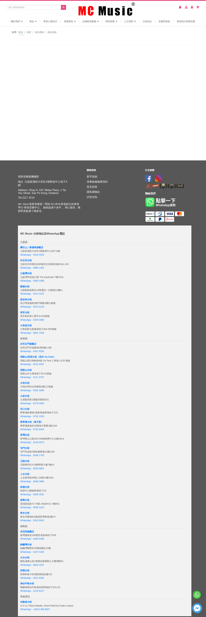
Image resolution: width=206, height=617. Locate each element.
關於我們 (17, 21)
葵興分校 (24, 500)
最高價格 (39, 32)
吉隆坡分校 (26, 602)
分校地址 (147, 21)
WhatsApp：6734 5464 (32, 429)
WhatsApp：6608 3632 (32, 494)
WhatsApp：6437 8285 (32, 351)
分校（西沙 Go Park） (44, 357)
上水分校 (24, 474)
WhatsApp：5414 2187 (32, 293)
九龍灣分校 (26, 273)
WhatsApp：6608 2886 (32, 481)
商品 (33, 21)
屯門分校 (24, 448)
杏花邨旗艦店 (27, 531)
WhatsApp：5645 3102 (32, 507)
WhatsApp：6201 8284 (32, 578)
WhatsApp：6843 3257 (32, 565)
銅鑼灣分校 (26, 544)
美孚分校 (24, 312)
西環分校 (24, 570)
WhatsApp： (26, 609)
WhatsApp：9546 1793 (32, 455)
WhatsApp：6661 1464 (32, 333)
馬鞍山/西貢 (26, 357)
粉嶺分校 (24, 487)
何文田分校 (26, 260)
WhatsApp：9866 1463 (32, 267)
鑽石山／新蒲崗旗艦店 (31, 247)
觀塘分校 (24, 286)
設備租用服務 (90, 21)
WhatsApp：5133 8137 (32, 591)
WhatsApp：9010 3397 (32, 364)
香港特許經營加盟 (186, 21)
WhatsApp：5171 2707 (32, 377)
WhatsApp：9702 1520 (32, 416)
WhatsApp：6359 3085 (32, 320)
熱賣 (29, 32)
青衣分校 (24, 513)
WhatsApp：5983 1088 (32, 280)
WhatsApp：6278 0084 (32, 403)
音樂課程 (70, 21)
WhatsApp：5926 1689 (32, 390)
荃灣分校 (24, 435)
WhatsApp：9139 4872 (32, 442)
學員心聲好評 (50, 21)
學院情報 (111, 21)
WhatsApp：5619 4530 (32, 254)
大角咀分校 (26, 325)
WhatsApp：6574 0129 (32, 306)
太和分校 (24, 383)
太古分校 (24, 557)
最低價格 (52, 32)
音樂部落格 (164, 21)
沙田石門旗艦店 (28, 344)
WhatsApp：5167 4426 (32, 552)
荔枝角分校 (26, 299)
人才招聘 (130, 21)
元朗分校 (24, 461)
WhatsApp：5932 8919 (32, 520)
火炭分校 (24, 396)
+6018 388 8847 (41, 609)
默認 (21, 32)
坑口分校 (24, 409)
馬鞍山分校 (26, 370)
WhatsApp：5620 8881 (32, 468)
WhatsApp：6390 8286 (32, 538)
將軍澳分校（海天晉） (31, 422)
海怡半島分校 (27, 583)
